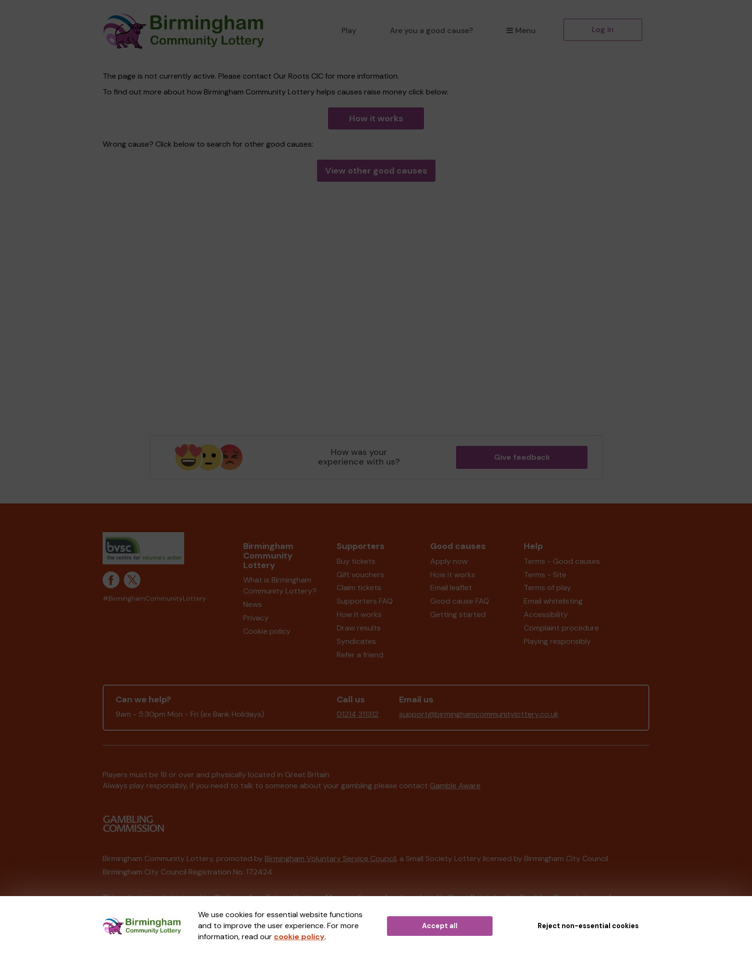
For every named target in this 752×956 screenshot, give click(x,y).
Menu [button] (521, 30)
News (252, 604)
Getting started (458, 614)
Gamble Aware (455, 786)
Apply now (449, 561)
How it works (376, 118)
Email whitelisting (553, 601)
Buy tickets (356, 561)
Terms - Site (545, 575)
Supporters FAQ (365, 601)
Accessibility (546, 614)
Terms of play (547, 588)
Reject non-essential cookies (588, 925)
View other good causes (376, 170)
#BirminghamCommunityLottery (154, 599)
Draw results (359, 628)
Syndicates (356, 641)
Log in (603, 29)
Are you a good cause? (431, 30)
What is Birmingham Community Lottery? (280, 585)
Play (348, 30)
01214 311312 (357, 714)
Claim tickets (359, 588)
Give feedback (522, 457)
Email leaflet (451, 588)
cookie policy (299, 937)
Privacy (256, 618)
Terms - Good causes (562, 561)
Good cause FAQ (459, 601)
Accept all (440, 925)
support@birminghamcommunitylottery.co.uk (479, 714)
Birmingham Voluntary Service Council (330, 858)
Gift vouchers (360, 575)
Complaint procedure (561, 628)
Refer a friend (360, 655)
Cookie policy (267, 631)
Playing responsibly (557, 641)
